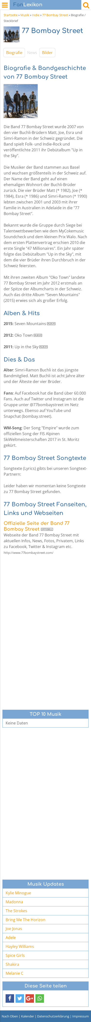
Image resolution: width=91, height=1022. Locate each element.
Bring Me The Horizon (25, 919)
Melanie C (14, 973)
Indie (35, 15)
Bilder (47, 52)
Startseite (10, 15)
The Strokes (16, 910)
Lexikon (27, 4)
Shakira (12, 964)
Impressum (80, 1016)
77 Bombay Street (55, 15)
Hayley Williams (20, 946)
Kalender (27, 1016)
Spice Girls (15, 955)
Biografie (14, 52)
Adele (11, 937)
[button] (10, 998)
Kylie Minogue (18, 893)
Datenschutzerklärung (53, 1016)
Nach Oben (10, 1016)
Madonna (14, 901)
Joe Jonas (14, 928)
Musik (24, 15)
